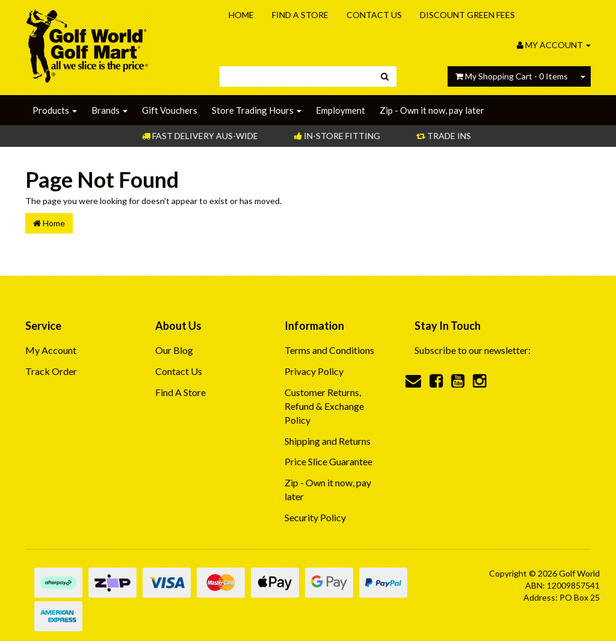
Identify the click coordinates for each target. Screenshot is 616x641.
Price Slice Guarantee (328, 461)
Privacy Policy (314, 371)
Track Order (51, 371)
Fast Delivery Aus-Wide (200, 136)
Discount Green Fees (467, 15)
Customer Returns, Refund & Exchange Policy (324, 406)
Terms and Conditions (329, 350)
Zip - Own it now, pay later (432, 110)
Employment (340, 110)
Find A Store (300, 15)
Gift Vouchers (169, 110)
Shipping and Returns (328, 441)
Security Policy (315, 517)
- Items (511, 76)
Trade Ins (443, 136)
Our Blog (174, 350)
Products (54, 110)
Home (241, 15)
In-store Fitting (337, 136)
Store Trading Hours (256, 110)
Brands (109, 110)
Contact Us (374, 15)
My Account (50, 350)
